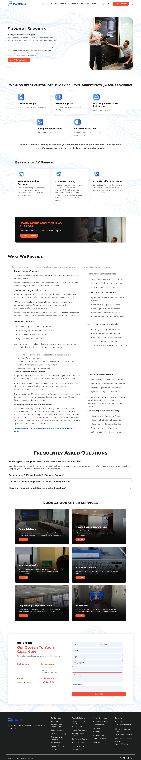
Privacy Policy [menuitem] (98, 731)
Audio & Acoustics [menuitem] (57, 717)
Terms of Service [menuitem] (100, 734)
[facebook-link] (120, 753)
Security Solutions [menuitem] (58, 745)
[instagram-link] (128, 753)
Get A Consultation (18, 60)
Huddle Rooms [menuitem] (78, 742)
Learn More (23, 538)
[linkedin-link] (131, 753)
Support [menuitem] (96, 724)
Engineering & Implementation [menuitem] (57, 734)
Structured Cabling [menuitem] (58, 730)
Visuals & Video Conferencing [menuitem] (57, 722)
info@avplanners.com (123, 720)
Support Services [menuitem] (57, 742)
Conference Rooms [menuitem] (79, 735)
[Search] (131, 4)
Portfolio (95, 4)
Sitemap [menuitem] (96, 738)
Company (84, 4)
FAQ (108, 4)
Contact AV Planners (29, 236)
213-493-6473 (120, 718)
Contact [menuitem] (96, 728)
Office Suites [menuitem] (77, 745)
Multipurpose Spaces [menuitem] (80, 738)
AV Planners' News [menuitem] (100, 717)
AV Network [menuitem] (55, 738)
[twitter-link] (124, 753)
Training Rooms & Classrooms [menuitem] (79, 730)
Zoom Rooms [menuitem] (77, 723)
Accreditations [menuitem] (98, 721)
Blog (102, 4)
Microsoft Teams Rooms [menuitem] (78, 718)
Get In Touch (121, 4)
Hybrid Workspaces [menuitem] (79, 726)
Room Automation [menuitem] (58, 726)
